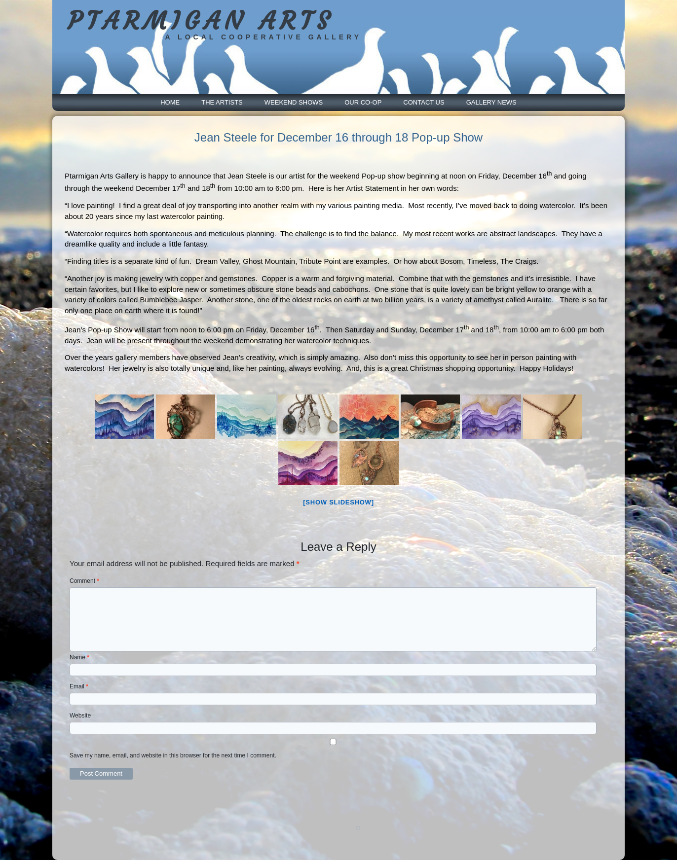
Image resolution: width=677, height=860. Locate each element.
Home (170, 102)
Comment (84, 580)
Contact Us (423, 102)
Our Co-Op (362, 102)
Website (80, 715)
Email (79, 686)
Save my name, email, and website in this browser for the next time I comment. (173, 755)
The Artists (222, 102)
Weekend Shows (293, 102)
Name (79, 657)
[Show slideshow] (338, 502)
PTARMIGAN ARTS (201, 20)
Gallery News (491, 102)
